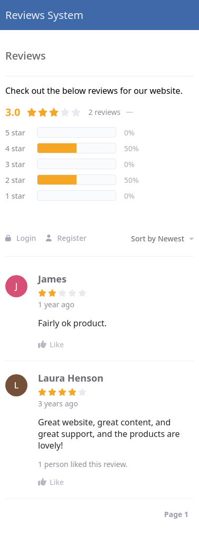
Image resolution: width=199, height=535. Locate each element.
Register (66, 238)
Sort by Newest (162, 239)
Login (20, 238)
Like (51, 344)
